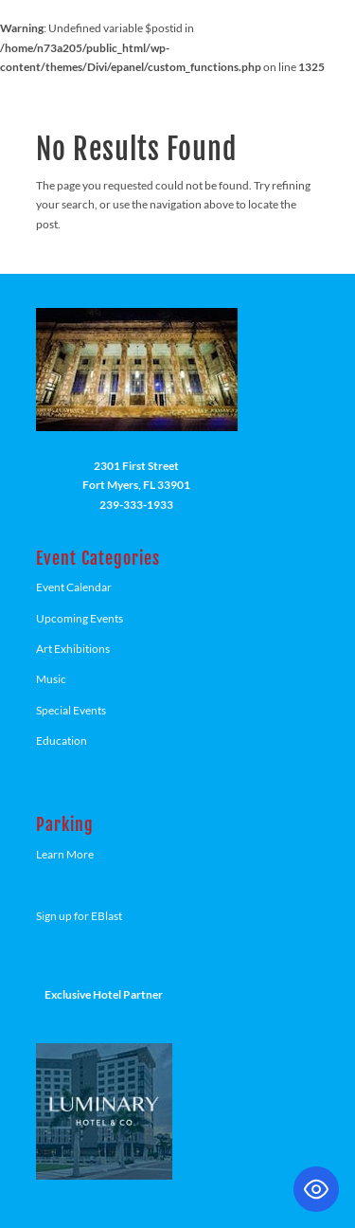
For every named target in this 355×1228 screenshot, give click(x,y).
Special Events (71, 710)
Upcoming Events (79, 618)
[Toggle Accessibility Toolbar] (316, 1189)
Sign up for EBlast (79, 916)
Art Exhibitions (73, 648)
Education (61, 740)
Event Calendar (74, 587)
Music (51, 679)
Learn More (65, 854)
